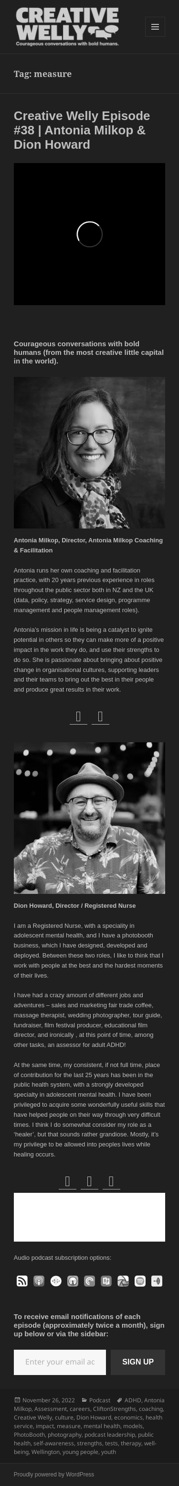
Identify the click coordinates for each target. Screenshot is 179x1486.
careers (80, 1409)
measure (69, 1426)
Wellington (46, 1452)
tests (111, 1443)
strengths (89, 1443)
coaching (151, 1409)
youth (108, 1452)
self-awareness (53, 1443)
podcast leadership (109, 1435)
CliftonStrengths (114, 1409)
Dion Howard (93, 1417)
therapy (131, 1443)
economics (128, 1417)
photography (65, 1435)
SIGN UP (138, 1362)
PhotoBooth (29, 1435)
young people (80, 1452)
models (133, 1426)
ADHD (133, 1400)
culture (64, 1417)
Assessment (50, 1409)
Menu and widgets (155, 36)
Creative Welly (33, 1417)
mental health (102, 1426)
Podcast (99, 1400)
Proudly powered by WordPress (54, 1474)
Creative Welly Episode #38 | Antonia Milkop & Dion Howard (82, 130)
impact (45, 1426)
